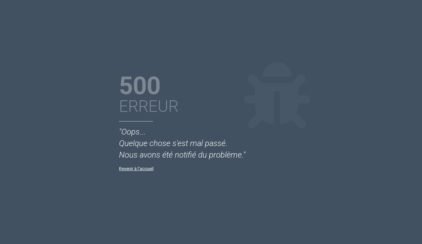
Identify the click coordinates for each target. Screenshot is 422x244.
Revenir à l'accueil (136, 168)
